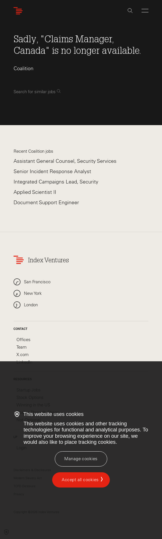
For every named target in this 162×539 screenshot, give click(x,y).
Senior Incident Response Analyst (52, 171)
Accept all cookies (80, 479)
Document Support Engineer (46, 202)
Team (21, 347)
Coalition (23, 68)
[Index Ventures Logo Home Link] (19, 11)
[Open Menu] (145, 10)
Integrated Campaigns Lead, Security (56, 182)
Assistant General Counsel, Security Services (65, 161)
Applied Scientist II (35, 192)
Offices (23, 339)
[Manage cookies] (81, 459)
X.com (22, 354)
